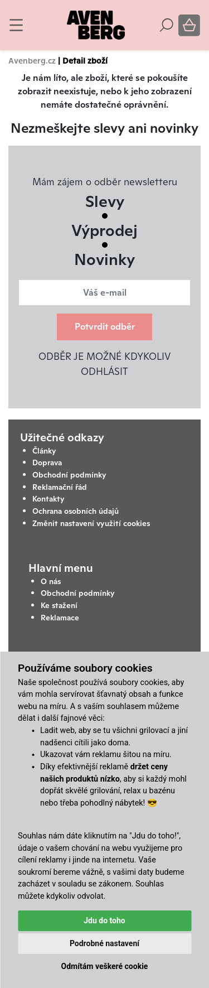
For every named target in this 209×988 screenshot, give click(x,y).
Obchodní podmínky (69, 475)
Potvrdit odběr (105, 326)
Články (44, 451)
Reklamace (60, 618)
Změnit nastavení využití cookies (91, 523)
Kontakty (48, 499)
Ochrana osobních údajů (75, 511)
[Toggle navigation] (16, 25)
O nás (51, 581)
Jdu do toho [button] (104, 920)
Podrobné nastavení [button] (104, 943)
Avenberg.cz (32, 60)
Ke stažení (59, 605)
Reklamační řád (59, 487)
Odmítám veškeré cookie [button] (104, 966)
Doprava (47, 462)
